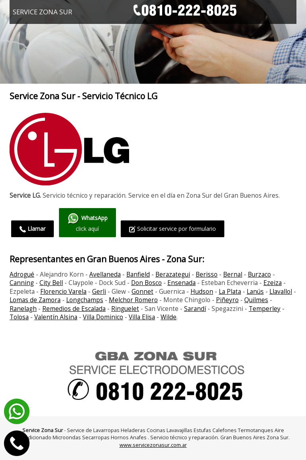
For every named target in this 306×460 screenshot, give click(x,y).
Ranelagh (23, 309)
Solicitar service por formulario (172, 228)
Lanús (255, 291)
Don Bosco (146, 283)
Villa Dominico (103, 317)
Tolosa (19, 317)
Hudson (201, 291)
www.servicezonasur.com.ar (153, 445)
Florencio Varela (63, 291)
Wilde (169, 317)
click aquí (87, 222)
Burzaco (259, 274)
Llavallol (280, 291)
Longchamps (84, 300)
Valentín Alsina (55, 317)
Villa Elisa (142, 317)
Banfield (138, 274)
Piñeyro (227, 300)
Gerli (99, 291)
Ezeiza (272, 283)
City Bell (51, 283)
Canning (22, 283)
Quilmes (256, 300)
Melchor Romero (133, 300)
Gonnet (142, 291)
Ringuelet (125, 309)
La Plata (230, 291)
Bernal (232, 274)
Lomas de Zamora (35, 300)
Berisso (207, 274)
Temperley (264, 309)
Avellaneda (105, 274)
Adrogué (22, 274)
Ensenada (181, 283)
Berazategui (172, 274)
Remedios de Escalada (74, 309)
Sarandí (195, 309)
